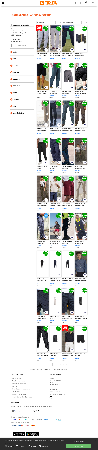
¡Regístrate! (36, 411)
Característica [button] (18, 113)
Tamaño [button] (16, 99)
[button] (75, 3)
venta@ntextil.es (55, 384)
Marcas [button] (16, 72)
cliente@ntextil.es (55, 380)
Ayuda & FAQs (17, 391)
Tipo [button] (14, 59)
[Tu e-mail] (21, 411)
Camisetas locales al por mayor (22, 397)
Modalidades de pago (19, 383)
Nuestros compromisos (19, 394)
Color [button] (15, 93)
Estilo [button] (15, 52)
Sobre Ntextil (16, 378)
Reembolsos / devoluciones (21, 389)
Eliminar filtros (22, 45)
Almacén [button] (16, 79)
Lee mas (7, 443)
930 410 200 (54, 389)
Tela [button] (14, 106)
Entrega (15, 386)
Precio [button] (15, 65)
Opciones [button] (16, 86)
